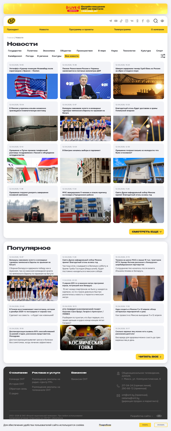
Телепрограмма (122, 29)
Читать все (148, 357)
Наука (114, 50)
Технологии (129, 50)
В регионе (42, 56)
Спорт (159, 50)
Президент (13, 29)
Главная (10, 38)
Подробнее (105, 424)
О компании (157, 29)
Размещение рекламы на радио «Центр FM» (46, 381)
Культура (146, 50)
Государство (15, 50)
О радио (13, 393)
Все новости (71, 56)
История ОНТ (16, 383)
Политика (32, 50)
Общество (65, 50)
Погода (30, 56)
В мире (102, 50)
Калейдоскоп (15, 56)
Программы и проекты (81, 29)
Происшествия (85, 50)
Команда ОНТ (17, 379)
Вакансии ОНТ (79, 379)
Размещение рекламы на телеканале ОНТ (46, 388)
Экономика (49, 50)
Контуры (56, 56)
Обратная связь (18, 388)
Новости (44, 29)
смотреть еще (145, 232)
